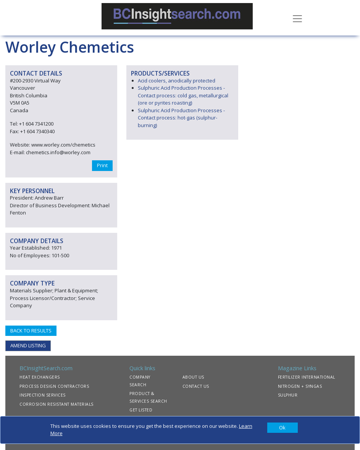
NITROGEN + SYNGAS (300, 386)
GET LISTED (140, 410)
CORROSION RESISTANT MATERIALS (56, 404)
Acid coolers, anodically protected (176, 80)
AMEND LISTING (28, 345)
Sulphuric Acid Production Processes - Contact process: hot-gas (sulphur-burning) (181, 118)
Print (102, 165)
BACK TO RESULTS (31, 330)
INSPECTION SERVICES (42, 395)
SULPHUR (288, 395)
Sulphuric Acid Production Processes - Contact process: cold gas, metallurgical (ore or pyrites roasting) (183, 95)
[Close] (282, 428)
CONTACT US (195, 386)
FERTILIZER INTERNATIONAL (306, 377)
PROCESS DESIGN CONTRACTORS (54, 386)
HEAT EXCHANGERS (39, 377)
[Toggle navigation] (297, 17)
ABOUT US (193, 377)
